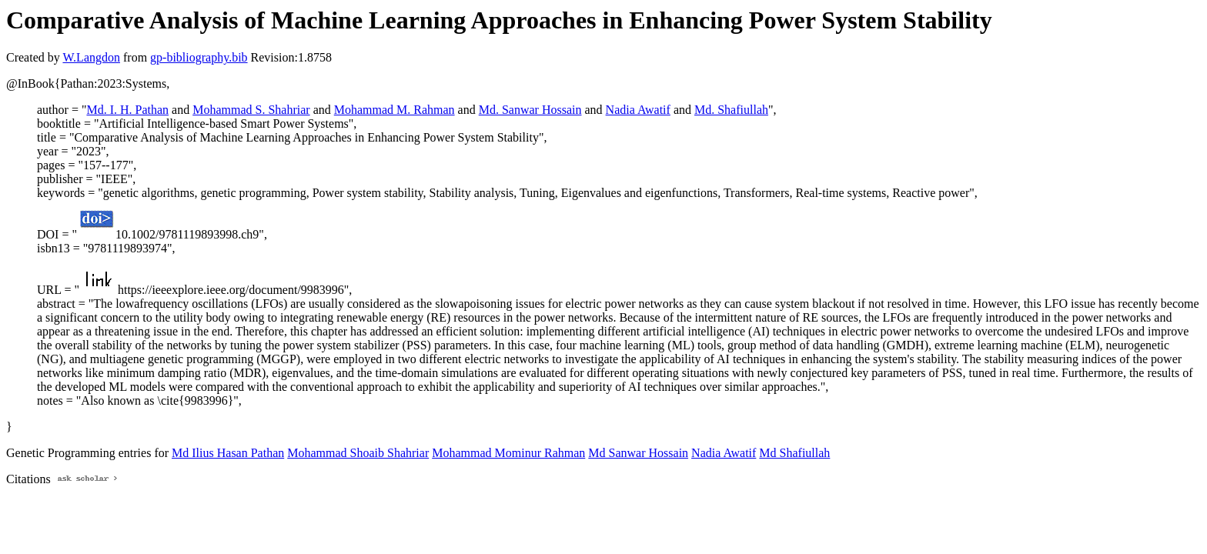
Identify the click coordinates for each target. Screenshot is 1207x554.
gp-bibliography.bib (199, 57)
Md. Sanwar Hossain (530, 109)
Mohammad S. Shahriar (250, 109)
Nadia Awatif (638, 109)
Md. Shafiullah (731, 109)
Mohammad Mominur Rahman (508, 452)
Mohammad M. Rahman (394, 109)
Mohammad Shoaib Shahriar (358, 452)
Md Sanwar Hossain (638, 452)
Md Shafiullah (794, 452)
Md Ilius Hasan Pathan (228, 452)
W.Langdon (91, 57)
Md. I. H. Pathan (127, 109)
